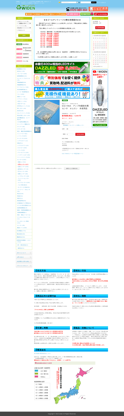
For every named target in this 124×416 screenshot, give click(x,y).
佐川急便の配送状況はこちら (42, 353)
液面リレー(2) (21, 96)
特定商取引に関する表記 (23, 261)
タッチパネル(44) (22, 138)
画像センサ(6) (22, 162)
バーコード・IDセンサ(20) (23, 190)
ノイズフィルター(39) (23, 155)
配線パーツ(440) (22, 227)
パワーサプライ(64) (23, 152)
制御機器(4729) (21, 69)
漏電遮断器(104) (22, 76)
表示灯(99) (20, 110)
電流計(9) (20, 196)
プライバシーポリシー (22, 265)
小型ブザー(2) (21, 103)
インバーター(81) (22, 133)
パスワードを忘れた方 (101, 2)
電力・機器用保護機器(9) (24, 131)
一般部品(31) (20, 248)
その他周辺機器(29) (23, 121)
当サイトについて (21, 252)
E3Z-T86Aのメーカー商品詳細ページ (72, 153)
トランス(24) (21, 150)
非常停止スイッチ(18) (23, 106)
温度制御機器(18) (22, 207)
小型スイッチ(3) (22, 101)
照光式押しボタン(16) (23, 115)
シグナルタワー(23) (23, 145)
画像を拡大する (38, 125)
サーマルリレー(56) (23, 87)
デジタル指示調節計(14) (24, 205)
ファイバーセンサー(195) (23, 179)
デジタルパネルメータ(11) (23, 218)
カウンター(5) (21, 129)
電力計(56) (20, 193)
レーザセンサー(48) (23, 176)
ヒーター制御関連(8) (23, 91)
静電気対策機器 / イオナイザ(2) (24, 241)
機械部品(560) (21, 237)
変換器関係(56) (21, 200)
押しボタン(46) (21, 108)
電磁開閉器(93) (21, 84)
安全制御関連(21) (22, 89)
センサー (72, 125)
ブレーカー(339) (22, 73)
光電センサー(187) (23, 164)
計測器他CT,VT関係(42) (24, 203)
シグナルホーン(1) (22, 140)
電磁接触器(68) (21, 82)
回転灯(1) (20, 143)
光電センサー (80, 125)
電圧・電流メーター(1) (23, 214)
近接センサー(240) (23, 166)
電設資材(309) (21, 234)
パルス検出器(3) (22, 185)
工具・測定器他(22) (22, 245)
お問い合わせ (20, 257)
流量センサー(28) (23, 173)
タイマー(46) (21, 126)
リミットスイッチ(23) (23, 157)
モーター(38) (21, 225)
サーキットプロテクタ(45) (23, 79)
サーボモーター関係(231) (23, 222)
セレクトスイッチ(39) (23, 113)
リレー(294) (20, 94)
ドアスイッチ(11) (22, 99)
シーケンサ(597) (22, 136)
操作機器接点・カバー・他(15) (24, 118)
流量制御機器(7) (22, 212)
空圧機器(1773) (21, 230)
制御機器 (65, 125)
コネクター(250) (22, 147)
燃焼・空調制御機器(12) (24, 210)
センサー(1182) (21, 159)
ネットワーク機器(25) (23, 124)
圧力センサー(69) (23, 171)
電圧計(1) (20, 198)
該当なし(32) (21, 71)
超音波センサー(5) (23, 169)
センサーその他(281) (24, 187)
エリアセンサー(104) (24, 182)
